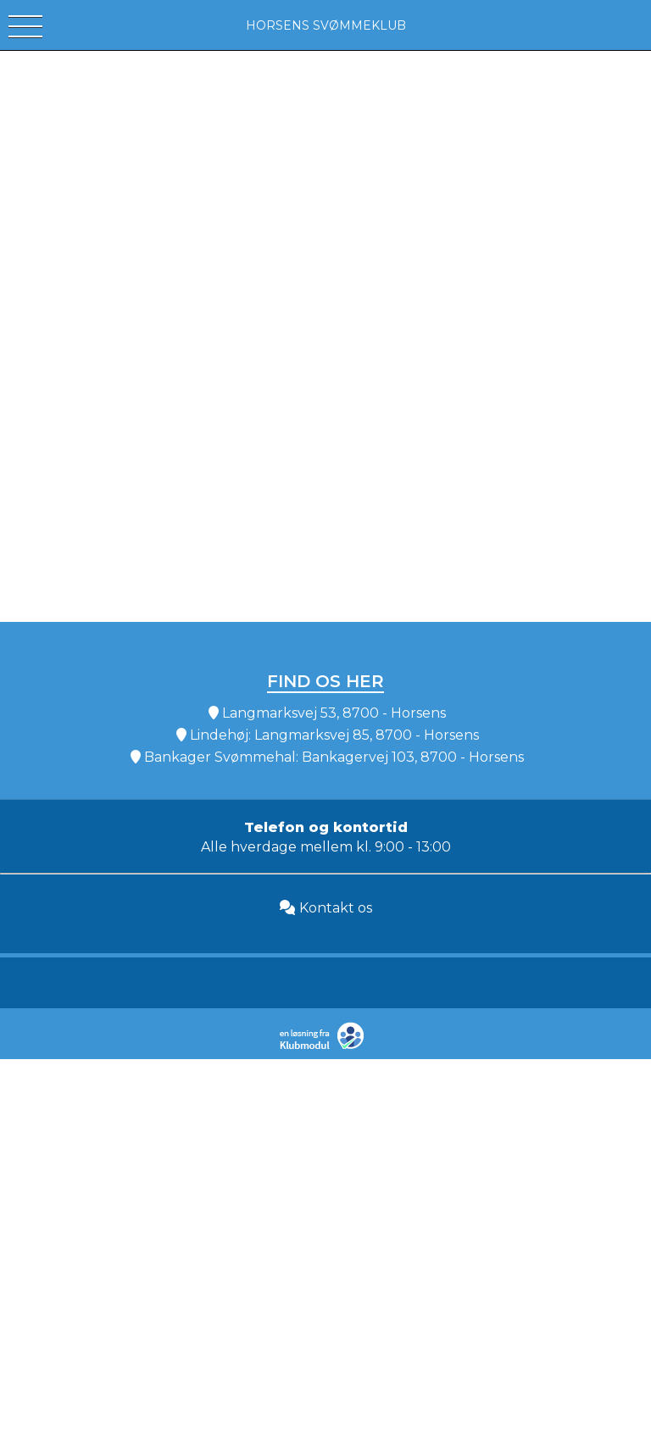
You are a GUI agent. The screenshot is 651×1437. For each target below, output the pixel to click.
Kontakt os (325, 908)
